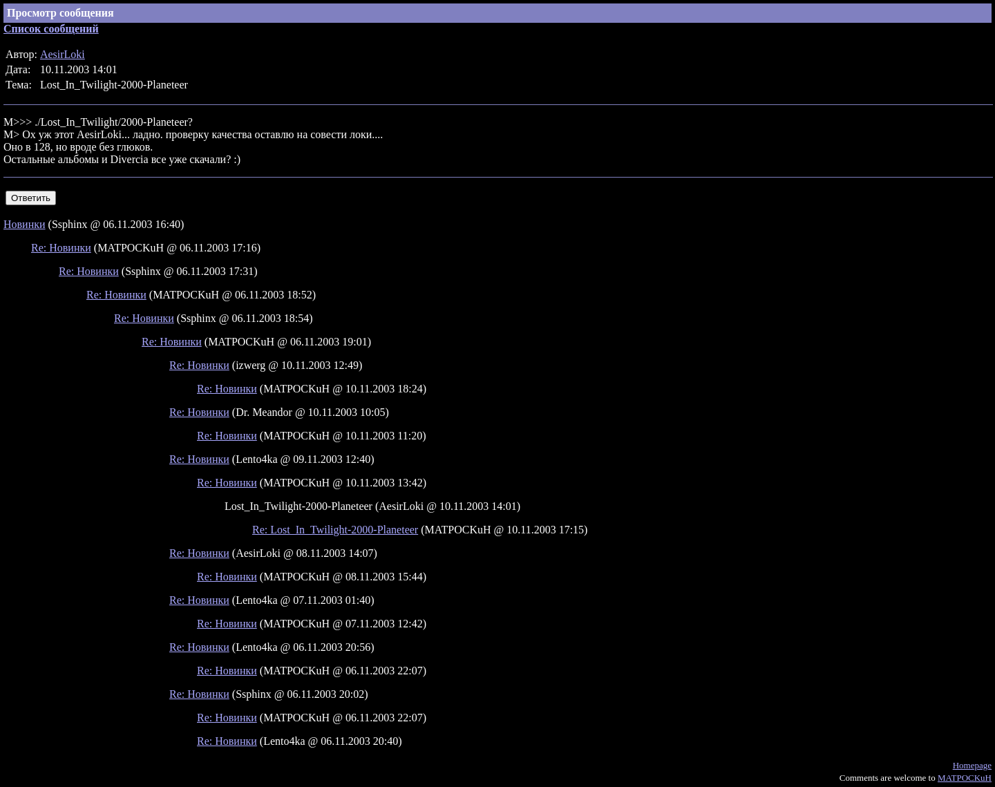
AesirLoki (62, 54)
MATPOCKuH (965, 777)
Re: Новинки (61, 248)
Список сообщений (51, 29)
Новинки (24, 224)
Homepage (972, 765)
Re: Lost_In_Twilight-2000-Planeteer (335, 529)
